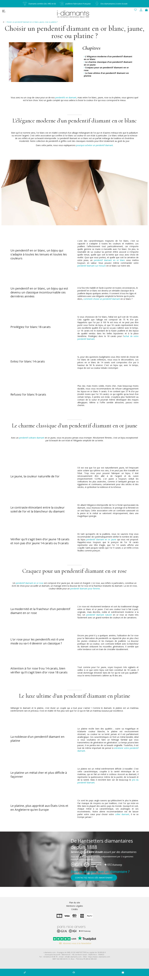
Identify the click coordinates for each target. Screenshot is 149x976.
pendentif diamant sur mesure (91, 265)
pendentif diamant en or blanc (109, 260)
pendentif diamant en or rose (29, 583)
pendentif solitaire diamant (31, 437)
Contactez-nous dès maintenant (94, 877)
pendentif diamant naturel (99, 614)
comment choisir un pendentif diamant (101, 299)
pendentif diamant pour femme (85, 588)
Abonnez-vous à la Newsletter (74, 943)
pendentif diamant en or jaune (101, 539)
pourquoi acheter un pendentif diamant (94, 145)
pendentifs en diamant (65, 97)
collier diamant (122, 814)
